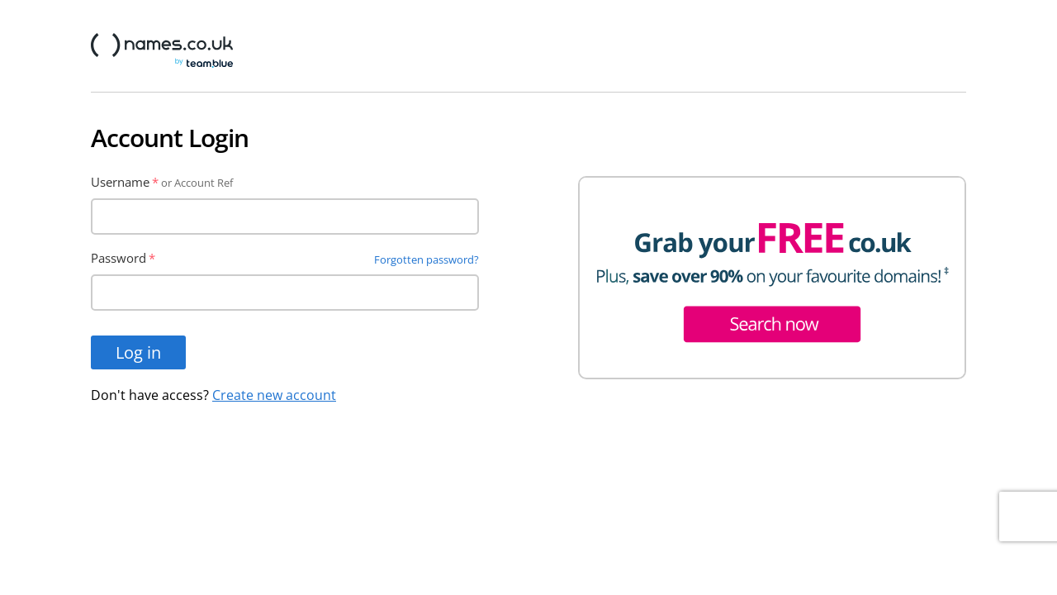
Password (118, 258)
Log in (138, 352)
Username (120, 182)
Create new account (274, 395)
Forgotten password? (426, 259)
